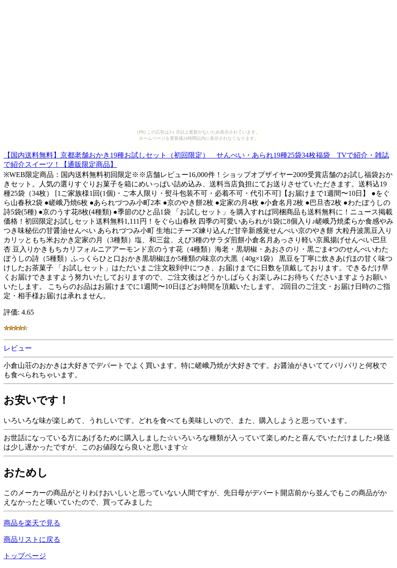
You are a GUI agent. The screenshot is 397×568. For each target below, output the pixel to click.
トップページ (25, 556)
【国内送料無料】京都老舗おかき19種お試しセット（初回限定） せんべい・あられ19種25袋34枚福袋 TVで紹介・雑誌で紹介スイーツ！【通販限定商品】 (196, 158)
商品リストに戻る (32, 539)
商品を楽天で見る (32, 523)
